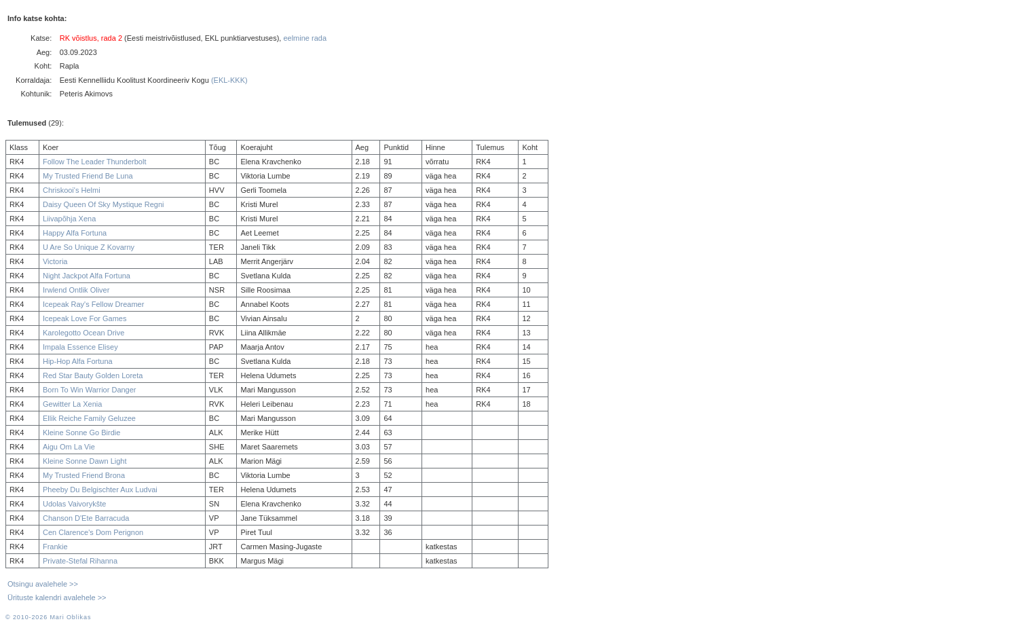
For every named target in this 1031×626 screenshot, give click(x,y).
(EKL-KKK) (229, 80)
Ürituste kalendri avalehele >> (57, 597)
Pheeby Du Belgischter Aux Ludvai (100, 489)
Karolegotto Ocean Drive (83, 333)
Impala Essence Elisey (80, 347)
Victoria (55, 261)
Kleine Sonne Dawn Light (85, 461)
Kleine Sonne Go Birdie (81, 432)
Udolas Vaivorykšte (74, 504)
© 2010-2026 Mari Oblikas (48, 617)
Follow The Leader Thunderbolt (94, 162)
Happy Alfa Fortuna (75, 233)
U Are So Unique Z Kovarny (88, 247)
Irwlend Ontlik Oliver (76, 290)
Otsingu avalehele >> (42, 584)
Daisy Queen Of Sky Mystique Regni (103, 204)
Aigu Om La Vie (69, 447)
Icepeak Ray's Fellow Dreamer (93, 304)
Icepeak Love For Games (85, 318)
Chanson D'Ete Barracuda (86, 518)
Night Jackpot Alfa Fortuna (86, 276)
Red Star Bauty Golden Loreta (93, 375)
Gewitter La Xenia (72, 404)
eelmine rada (304, 38)
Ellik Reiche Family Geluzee (89, 418)
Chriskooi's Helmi (71, 190)
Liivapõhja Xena (69, 219)
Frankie (55, 546)
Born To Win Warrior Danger (89, 390)
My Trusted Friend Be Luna (88, 176)
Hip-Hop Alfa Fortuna (78, 361)
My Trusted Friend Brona (84, 475)
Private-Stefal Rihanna (80, 561)
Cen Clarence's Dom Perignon (93, 532)
